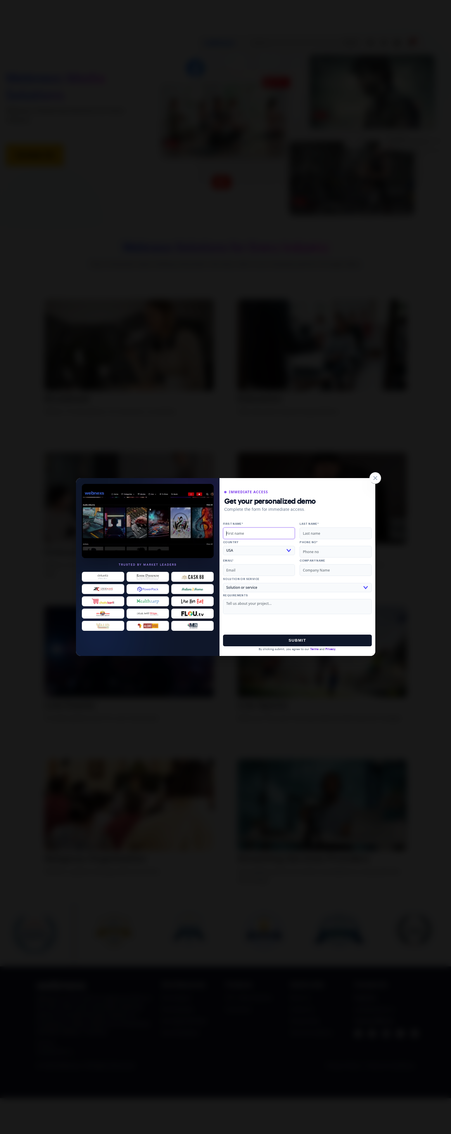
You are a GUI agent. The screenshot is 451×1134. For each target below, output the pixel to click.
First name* (233, 523)
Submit (297, 640)
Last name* (309, 523)
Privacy (330, 649)
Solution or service (241, 579)
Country (231, 542)
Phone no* (308, 542)
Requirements (235, 595)
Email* (228, 560)
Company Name (312, 560)
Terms (314, 649)
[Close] (375, 478)
